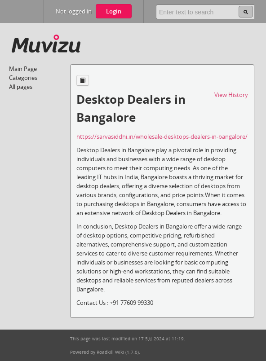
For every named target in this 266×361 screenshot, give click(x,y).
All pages (20, 87)
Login (113, 11)
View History (231, 95)
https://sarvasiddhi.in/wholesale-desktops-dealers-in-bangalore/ (162, 136)
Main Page (23, 69)
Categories (23, 78)
